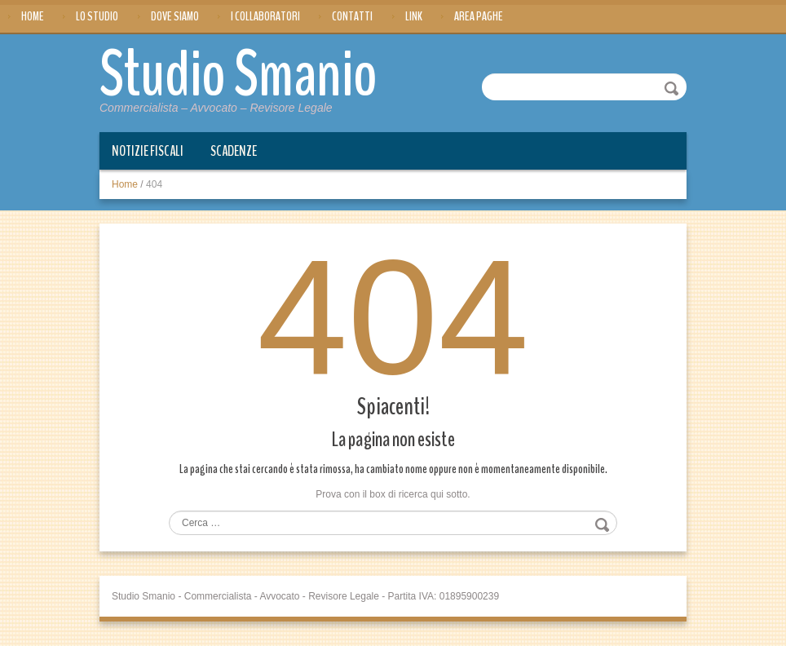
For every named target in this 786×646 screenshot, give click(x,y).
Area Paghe (478, 16)
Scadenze (233, 151)
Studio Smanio (238, 75)
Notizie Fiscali (147, 151)
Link (413, 16)
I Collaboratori (265, 16)
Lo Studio (97, 16)
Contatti (352, 16)
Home (32, 16)
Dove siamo (175, 16)
